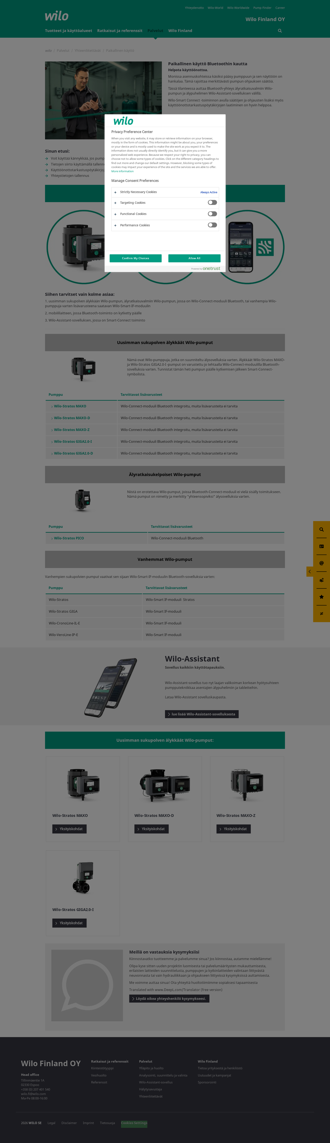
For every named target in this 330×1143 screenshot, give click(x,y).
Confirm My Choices (135, 258)
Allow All (194, 258)
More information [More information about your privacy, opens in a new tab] (122, 171)
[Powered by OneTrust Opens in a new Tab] (208, 269)
